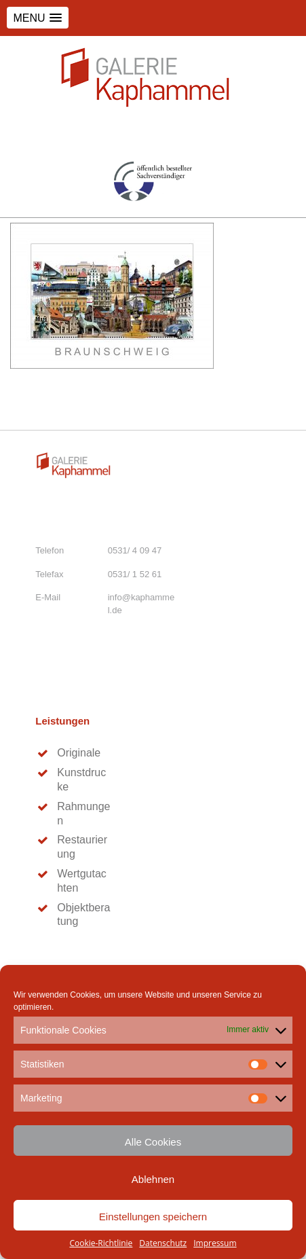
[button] (38, 18)
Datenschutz (163, 1243)
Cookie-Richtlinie (100, 1243)
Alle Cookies (153, 1142)
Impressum (214, 1243)
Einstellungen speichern (153, 1216)
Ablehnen (153, 1179)
